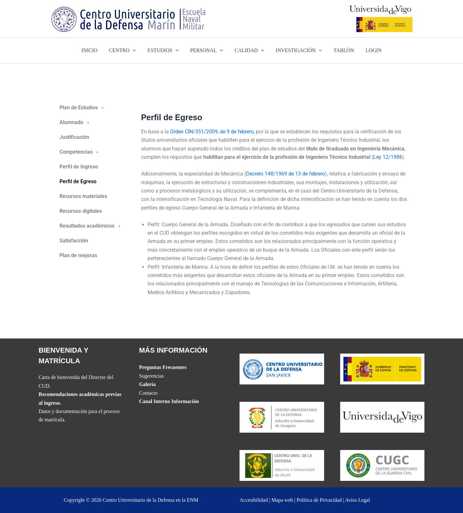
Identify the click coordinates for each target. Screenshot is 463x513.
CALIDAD (249, 50)
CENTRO (125, 50)
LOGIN (369, 50)
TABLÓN (340, 50)
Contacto (148, 393)
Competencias (80, 152)
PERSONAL (207, 50)
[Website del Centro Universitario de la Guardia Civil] (382, 465)
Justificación (74, 137)
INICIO (94, 50)
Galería (147, 384)
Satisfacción (73, 241)
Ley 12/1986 (387, 157)
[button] (95, 107)
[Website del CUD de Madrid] (282, 465)
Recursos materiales (83, 196)
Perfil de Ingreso (78, 167)
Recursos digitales (80, 211)
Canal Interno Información (169, 401)
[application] (136, 50)
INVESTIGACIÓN (297, 50)
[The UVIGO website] (382, 416)
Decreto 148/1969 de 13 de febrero (285, 174)
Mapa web (282, 500)
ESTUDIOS (165, 50)
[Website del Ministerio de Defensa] (382, 368)
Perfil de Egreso (77, 181)
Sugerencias (151, 376)
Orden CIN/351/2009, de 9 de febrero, (212, 132)
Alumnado (76, 122)
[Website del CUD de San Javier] (282, 368)
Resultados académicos (91, 226)
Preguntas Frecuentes (162, 367)
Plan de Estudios (83, 107)
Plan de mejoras (78, 255)
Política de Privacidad (318, 500)
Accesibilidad (254, 500)
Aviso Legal (357, 500)
